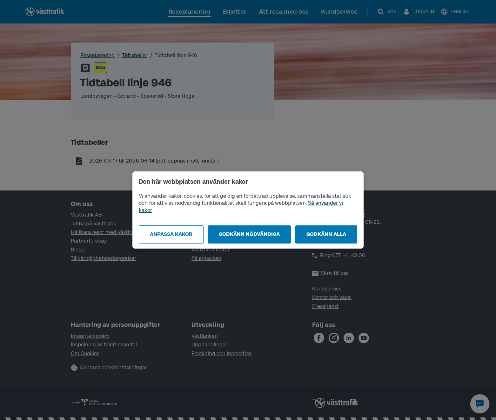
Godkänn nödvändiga (249, 234)
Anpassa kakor (171, 234)
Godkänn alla (326, 234)
